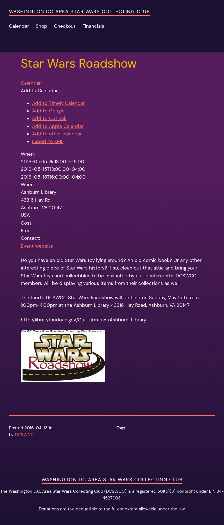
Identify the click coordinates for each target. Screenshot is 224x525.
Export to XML (48, 141)
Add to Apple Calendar (57, 126)
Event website (37, 246)
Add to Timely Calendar (58, 103)
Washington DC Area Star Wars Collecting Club (79, 11)
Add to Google (48, 111)
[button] (39, 91)
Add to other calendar (57, 134)
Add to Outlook (49, 118)
